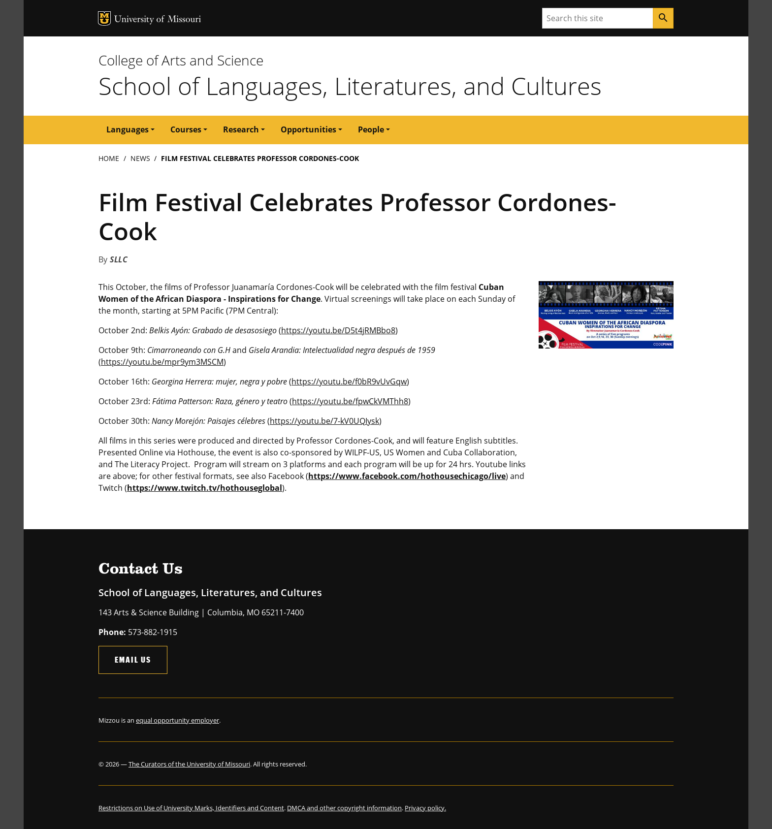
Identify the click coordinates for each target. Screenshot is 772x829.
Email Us (133, 659)
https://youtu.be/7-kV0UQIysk (324, 420)
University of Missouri (157, 20)
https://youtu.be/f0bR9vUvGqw (349, 381)
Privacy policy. (425, 807)
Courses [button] (185, 129)
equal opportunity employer (177, 720)
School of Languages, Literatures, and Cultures (350, 85)
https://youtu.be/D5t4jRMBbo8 (338, 330)
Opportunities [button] (308, 129)
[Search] (663, 18)
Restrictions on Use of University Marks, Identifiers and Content (191, 807)
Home (108, 158)
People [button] (371, 129)
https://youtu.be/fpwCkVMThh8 (350, 401)
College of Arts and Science (180, 60)
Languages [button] (127, 129)
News (140, 158)
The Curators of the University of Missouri (189, 764)
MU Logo (104, 18)
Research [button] (241, 129)
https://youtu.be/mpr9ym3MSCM (162, 361)
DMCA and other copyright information (344, 807)
